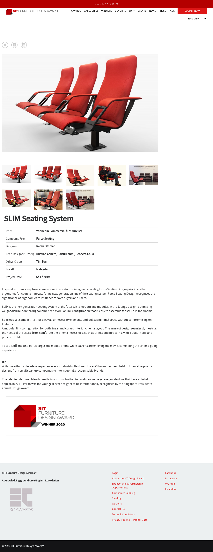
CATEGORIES (91, 10)
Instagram (171, 478)
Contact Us (118, 509)
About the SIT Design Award (128, 478)
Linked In (170, 489)
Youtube (170, 483)
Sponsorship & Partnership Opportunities (127, 485)
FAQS (172, 10)
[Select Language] (197, 18)
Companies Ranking (123, 493)
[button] (5, 45)
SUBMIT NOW (192, 10)
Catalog (116, 498)
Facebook (170, 473)
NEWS (152, 10)
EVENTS (142, 10)
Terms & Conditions (123, 514)
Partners (117, 503)
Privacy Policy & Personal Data (129, 519)
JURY (132, 10)
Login (115, 473)
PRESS (162, 10)
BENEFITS (120, 10)
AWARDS (76, 10)
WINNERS (106, 10)
